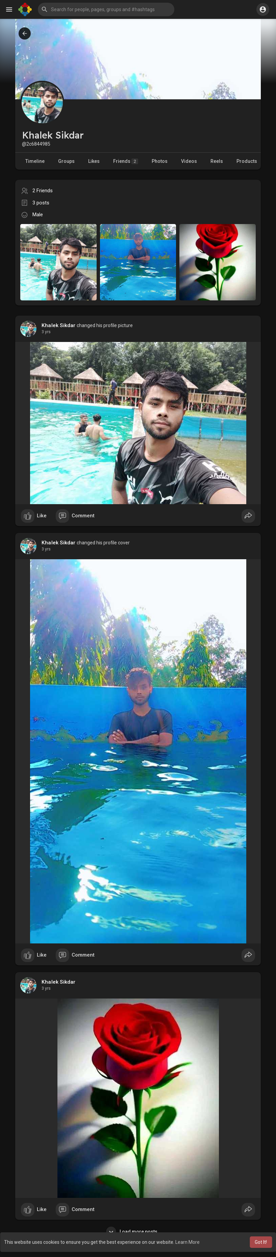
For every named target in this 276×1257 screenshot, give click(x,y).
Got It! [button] (261, 1242)
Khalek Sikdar (59, 325)
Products (246, 161)
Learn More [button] (187, 1242)
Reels (216, 161)
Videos (189, 161)
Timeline (35, 161)
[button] (106, 9)
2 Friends (42, 191)
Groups (66, 161)
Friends (125, 161)
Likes (94, 161)
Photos (160, 161)
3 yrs (46, 331)
